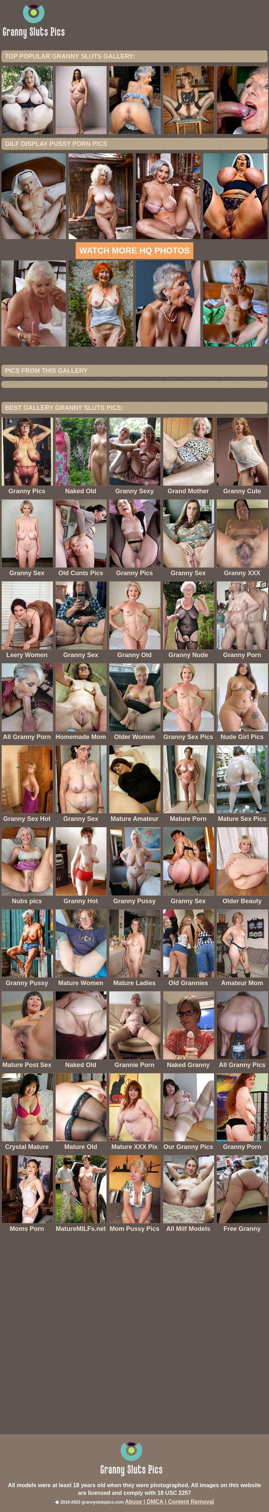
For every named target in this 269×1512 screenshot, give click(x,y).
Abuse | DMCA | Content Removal (169, 1502)
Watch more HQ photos (134, 250)
